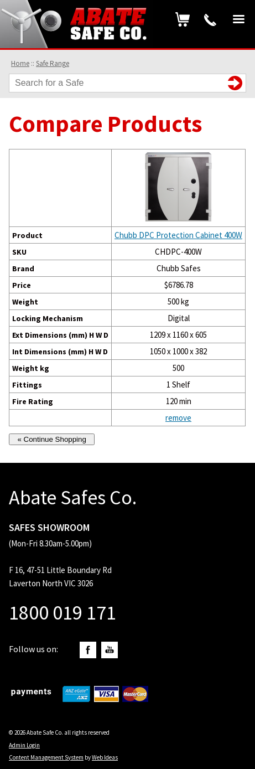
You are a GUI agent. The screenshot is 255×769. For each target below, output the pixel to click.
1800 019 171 (210, 20)
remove (178, 417)
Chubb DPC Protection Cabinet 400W (178, 235)
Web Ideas (105, 757)
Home (20, 63)
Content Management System (46, 757)
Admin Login (24, 745)
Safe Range (52, 63)
